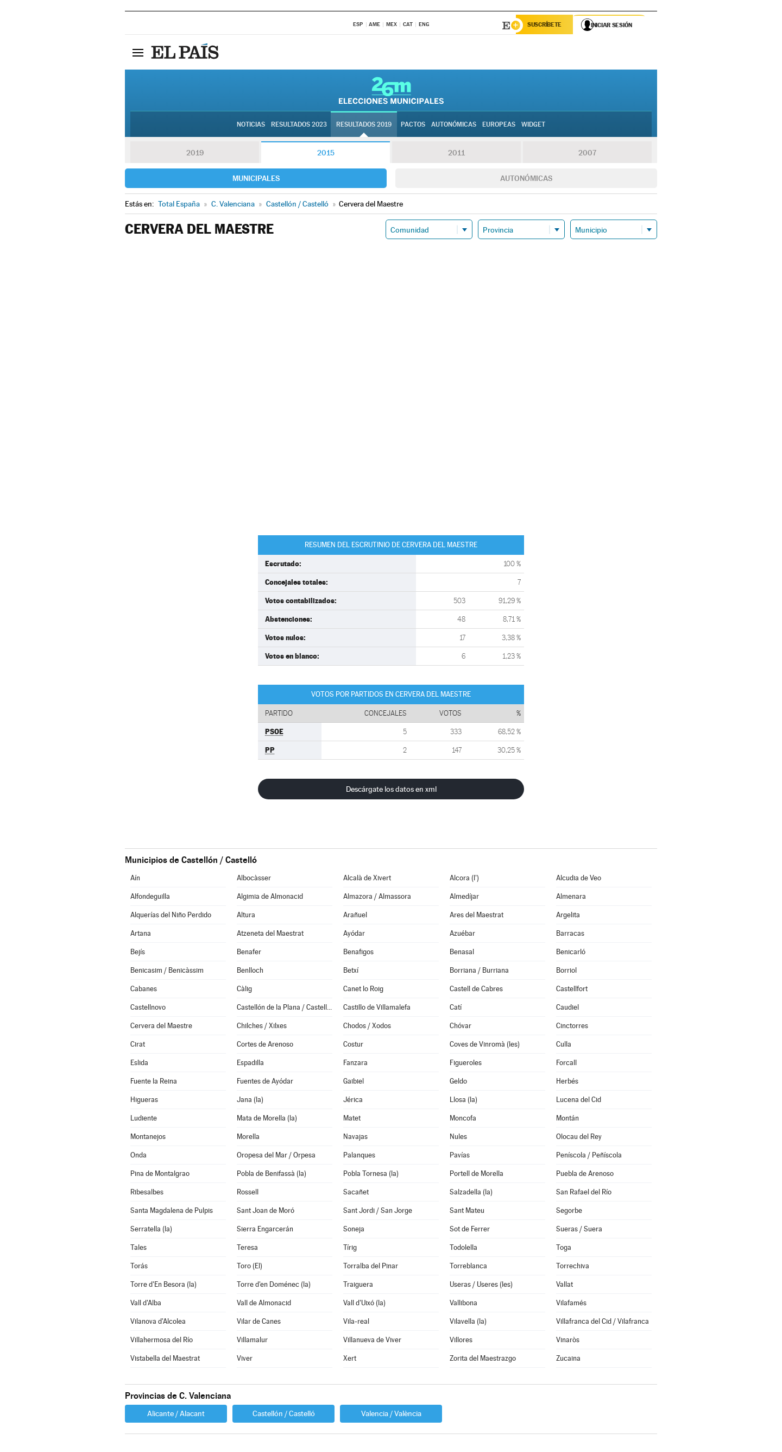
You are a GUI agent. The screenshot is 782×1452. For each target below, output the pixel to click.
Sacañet (356, 1194)
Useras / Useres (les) (481, 1286)
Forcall (566, 1064)
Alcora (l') (464, 879)
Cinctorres (572, 1027)
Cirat (137, 1046)
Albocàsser (254, 879)
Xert (349, 1360)
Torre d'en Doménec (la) (274, 1286)
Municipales (256, 180)
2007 (587, 154)
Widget (533, 125)
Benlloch (250, 972)
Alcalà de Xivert (367, 879)
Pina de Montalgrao (160, 1175)
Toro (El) (249, 1267)
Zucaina (568, 1360)
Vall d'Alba (145, 1304)
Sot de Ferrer (470, 1230)
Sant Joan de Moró (265, 1212)
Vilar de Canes (259, 1323)
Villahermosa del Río (161, 1341)
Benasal (462, 953)
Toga (563, 1249)
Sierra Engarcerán (265, 1230)
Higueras (144, 1101)
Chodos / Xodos (367, 1027)
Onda (138, 1157)
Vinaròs (567, 1341)
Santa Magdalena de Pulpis (171, 1212)
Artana (140, 935)
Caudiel (567, 1009)
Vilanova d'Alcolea (158, 1323)
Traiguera (358, 1286)
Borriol (566, 972)
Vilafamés (571, 1304)
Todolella (463, 1249)
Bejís (137, 953)
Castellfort (572, 990)
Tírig (350, 1249)
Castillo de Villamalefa (377, 1009)
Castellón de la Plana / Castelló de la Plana (284, 1009)
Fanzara (355, 1064)
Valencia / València (391, 1415)
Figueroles (466, 1064)
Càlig (244, 990)
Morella (248, 1138)
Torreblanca (468, 1267)
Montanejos (148, 1138)
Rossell (247, 1194)
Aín (135, 879)
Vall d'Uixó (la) (364, 1304)
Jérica (353, 1101)
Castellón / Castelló (284, 1415)
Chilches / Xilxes (262, 1027)
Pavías (460, 1157)
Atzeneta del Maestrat (270, 935)
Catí (456, 1009)
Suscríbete (546, 25)
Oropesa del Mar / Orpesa (276, 1157)
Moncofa (463, 1120)
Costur (353, 1046)
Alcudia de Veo (578, 879)
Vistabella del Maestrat (165, 1360)
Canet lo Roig (363, 990)
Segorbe (569, 1212)
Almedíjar (464, 898)
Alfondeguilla (150, 898)
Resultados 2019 (364, 125)
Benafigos (358, 953)
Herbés (567, 1083)
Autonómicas (526, 180)
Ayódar (354, 935)
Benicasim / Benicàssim (167, 972)
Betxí (350, 972)
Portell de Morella (476, 1175)
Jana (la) (250, 1101)
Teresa (247, 1249)
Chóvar (460, 1027)
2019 (195, 154)
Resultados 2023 (299, 125)
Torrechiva (572, 1267)
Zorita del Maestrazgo (483, 1360)
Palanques (359, 1157)
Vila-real (356, 1323)
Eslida (139, 1064)
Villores (461, 1341)
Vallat (564, 1286)
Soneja (353, 1230)
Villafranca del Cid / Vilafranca (602, 1323)
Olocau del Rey (579, 1138)
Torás (139, 1267)
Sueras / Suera (579, 1230)
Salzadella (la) (471, 1194)
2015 (326, 154)
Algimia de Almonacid (270, 898)
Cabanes (143, 990)
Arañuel (355, 916)
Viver (245, 1360)
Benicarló (570, 953)
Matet (352, 1120)
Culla (563, 1046)
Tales (138, 1249)
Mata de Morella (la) (267, 1120)
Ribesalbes (146, 1194)
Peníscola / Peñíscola (589, 1157)
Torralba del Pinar (370, 1267)
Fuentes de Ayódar (265, 1083)
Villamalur (252, 1341)
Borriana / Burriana (479, 972)
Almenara (571, 898)
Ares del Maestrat (476, 916)
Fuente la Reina (153, 1083)
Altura (246, 916)
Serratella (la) (151, 1230)
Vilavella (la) (468, 1323)
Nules (458, 1138)
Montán (567, 1120)
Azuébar (462, 935)
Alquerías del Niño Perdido (170, 916)
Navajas (355, 1138)
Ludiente (143, 1120)
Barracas (570, 935)
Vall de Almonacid (264, 1304)
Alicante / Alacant (176, 1415)
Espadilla (250, 1064)
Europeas (498, 125)
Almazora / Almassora (377, 898)
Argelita (568, 916)
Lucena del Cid (578, 1101)
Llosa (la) (463, 1101)
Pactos (413, 125)
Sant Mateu (467, 1212)
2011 (456, 154)
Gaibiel (353, 1083)
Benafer (249, 953)
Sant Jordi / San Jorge (377, 1212)
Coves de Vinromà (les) (485, 1046)
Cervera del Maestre (161, 1027)
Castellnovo (148, 1009)
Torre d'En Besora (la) (163, 1286)
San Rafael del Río (583, 1194)
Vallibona (463, 1304)
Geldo (458, 1083)
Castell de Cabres (476, 990)
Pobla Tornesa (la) (371, 1175)
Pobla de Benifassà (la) (271, 1175)
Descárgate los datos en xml (391, 790)
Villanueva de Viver (372, 1341)
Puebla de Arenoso (585, 1175)
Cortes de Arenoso (265, 1046)
